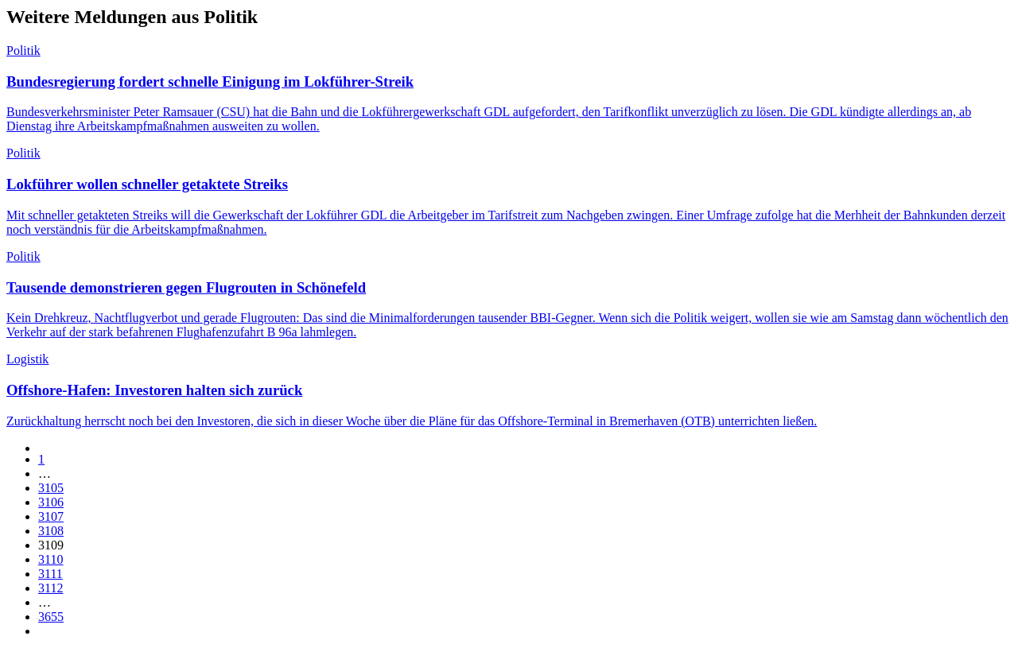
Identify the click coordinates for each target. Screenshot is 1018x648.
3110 (50, 559)
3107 (51, 516)
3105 (51, 488)
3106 (51, 502)
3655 (51, 616)
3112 (50, 588)
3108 (51, 530)
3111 (50, 573)
